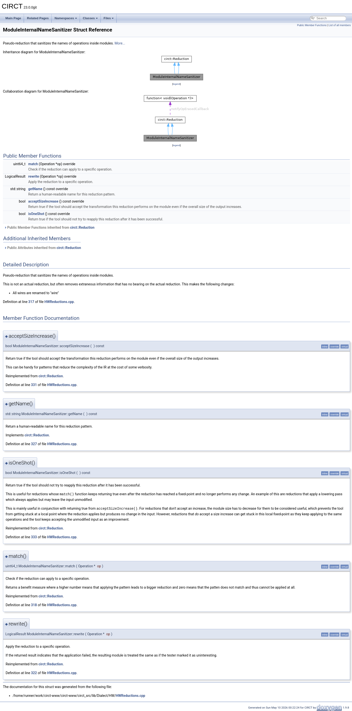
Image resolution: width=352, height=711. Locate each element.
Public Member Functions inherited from (49, 227)
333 (34, 537)
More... (120, 43)
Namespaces (66, 18)
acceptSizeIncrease (43, 201)
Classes (90, 18)
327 (34, 444)
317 (31, 302)
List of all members (340, 25)
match (33, 164)
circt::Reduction (82, 227)
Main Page (13, 18)
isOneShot (36, 214)
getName (35, 189)
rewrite (33, 176)
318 (34, 604)
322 (34, 672)
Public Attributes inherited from (42, 248)
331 (34, 385)
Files (109, 18)
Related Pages (38, 18)
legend (176, 84)
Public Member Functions (312, 25)
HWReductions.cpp (59, 302)
